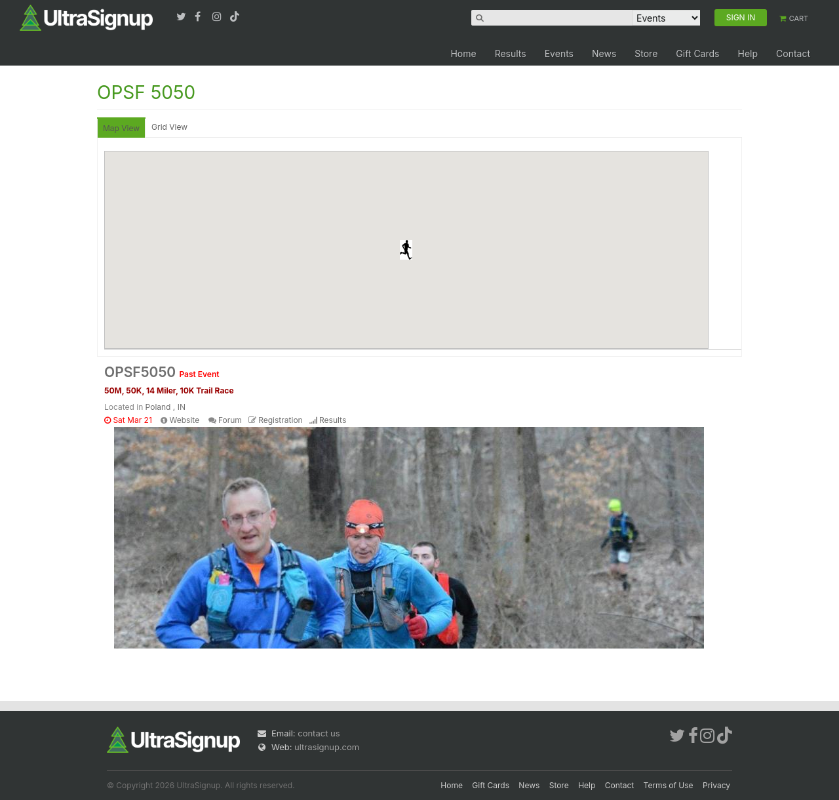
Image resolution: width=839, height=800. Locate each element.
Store (645, 53)
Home (463, 53)
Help (747, 53)
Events (559, 53)
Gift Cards (697, 53)
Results (510, 53)
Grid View (169, 127)
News (604, 53)
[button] (406, 250)
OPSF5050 (162, 372)
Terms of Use (668, 785)
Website (185, 420)
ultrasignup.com (326, 747)
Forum (230, 420)
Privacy (716, 785)
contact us (319, 733)
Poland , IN (165, 407)
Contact (793, 53)
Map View (121, 128)
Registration (280, 420)
